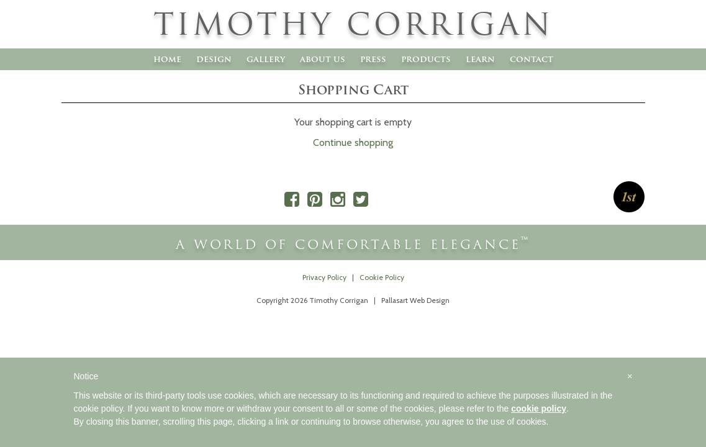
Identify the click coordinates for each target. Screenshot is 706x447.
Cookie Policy (382, 277)
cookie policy (538, 408)
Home (167, 59)
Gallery (266, 59)
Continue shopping (353, 142)
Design (214, 59)
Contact (531, 59)
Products (426, 59)
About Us (322, 59)
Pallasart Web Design (415, 300)
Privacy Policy (324, 277)
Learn (480, 59)
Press (373, 59)
